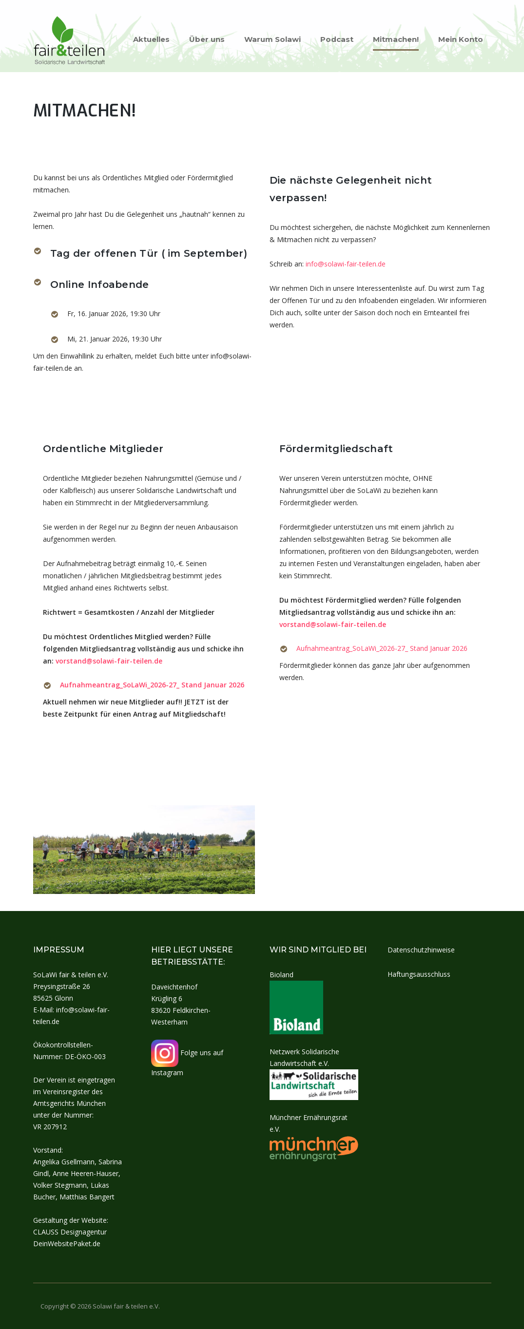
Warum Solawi (272, 39)
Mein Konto (460, 39)
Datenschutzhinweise (421, 949)
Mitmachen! (396, 39)
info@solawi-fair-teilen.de (346, 263)
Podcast (336, 39)
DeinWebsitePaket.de (66, 1243)
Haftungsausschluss (419, 974)
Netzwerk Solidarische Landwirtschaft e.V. (314, 1067)
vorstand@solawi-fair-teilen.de (109, 660)
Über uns (207, 39)
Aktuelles (151, 39)
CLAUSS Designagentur (70, 1231)
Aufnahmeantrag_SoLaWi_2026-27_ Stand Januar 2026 (152, 684)
